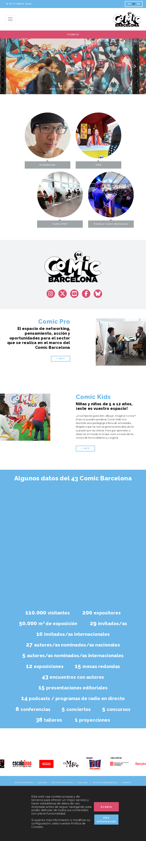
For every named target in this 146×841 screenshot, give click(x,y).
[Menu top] (10, 19)
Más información (106, 819)
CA (129, 4)
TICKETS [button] (73, 34)
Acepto (106, 806)
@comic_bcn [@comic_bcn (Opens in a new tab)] (73, 748)
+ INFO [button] (60, 358)
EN (138, 4)
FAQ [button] (98, 163)
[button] (11, 66)
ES (134, 4)
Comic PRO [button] (74, 222)
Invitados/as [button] (47, 163)
